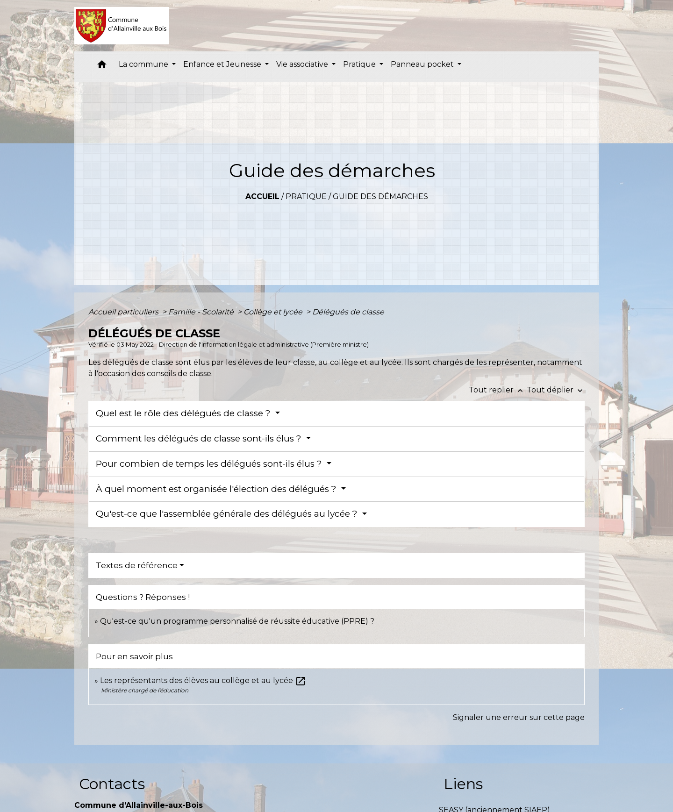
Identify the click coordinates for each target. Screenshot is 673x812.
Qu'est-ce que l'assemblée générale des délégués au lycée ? (228, 513)
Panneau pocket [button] (423, 64)
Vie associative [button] (303, 64)
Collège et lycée (273, 311)
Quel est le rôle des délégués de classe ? (184, 413)
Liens (463, 784)
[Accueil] (121, 26)
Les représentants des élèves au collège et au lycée (203, 680)
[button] (102, 66)
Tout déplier (556, 389)
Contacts (112, 784)
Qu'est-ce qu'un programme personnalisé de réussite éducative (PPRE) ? (237, 621)
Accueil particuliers (124, 311)
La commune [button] (144, 64)
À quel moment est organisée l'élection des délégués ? (217, 489)
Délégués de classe (348, 311)
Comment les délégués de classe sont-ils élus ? (200, 438)
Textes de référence (137, 565)
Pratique (306, 196)
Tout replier (498, 389)
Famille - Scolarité (202, 311)
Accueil (262, 196)
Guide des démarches (380, 196)
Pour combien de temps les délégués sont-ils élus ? (210, 463)
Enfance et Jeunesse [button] (223, 64)
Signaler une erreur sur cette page (519, 717)
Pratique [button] (360, 64)
